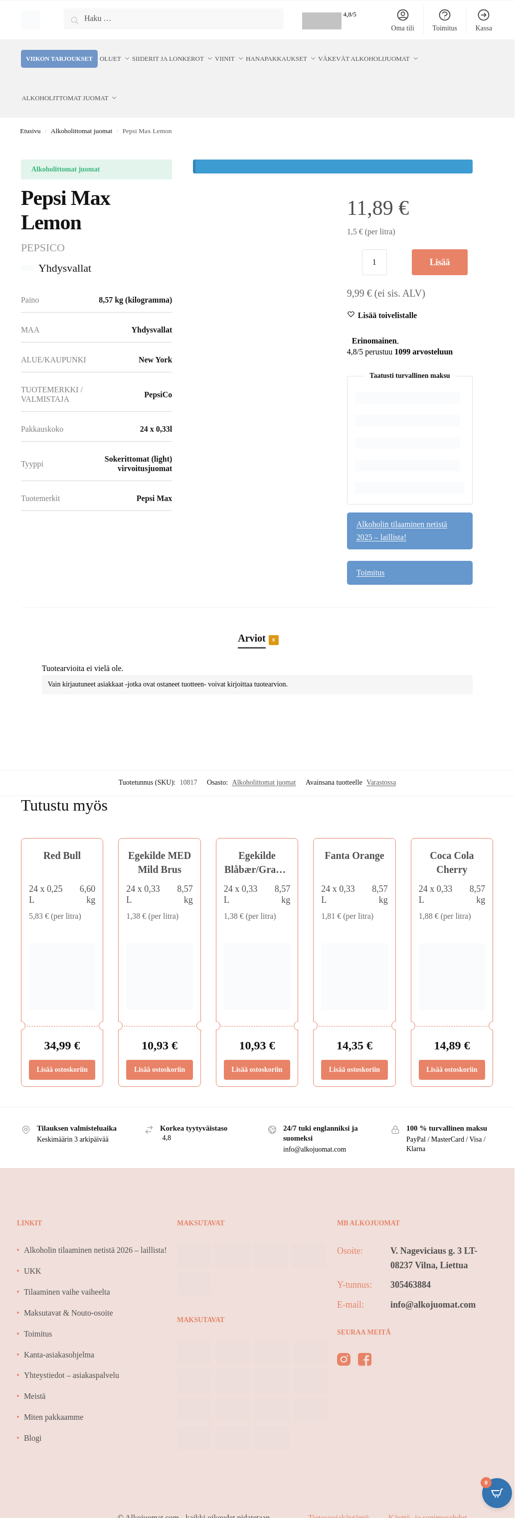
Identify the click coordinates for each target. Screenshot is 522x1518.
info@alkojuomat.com (433, 1286)
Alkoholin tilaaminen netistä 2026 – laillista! (95, 1231)
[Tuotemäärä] (374, 244)
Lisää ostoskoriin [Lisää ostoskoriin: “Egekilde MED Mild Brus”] (159, 1050)
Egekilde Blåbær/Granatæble (257, 851)
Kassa (483, 20)
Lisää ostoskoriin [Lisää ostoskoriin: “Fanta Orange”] (354, 1050)
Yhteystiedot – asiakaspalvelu (71, 1356)
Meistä (35, 1377)
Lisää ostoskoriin (440, 248)
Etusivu (30, 112)
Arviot (252, 620)
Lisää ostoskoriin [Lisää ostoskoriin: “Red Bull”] (61, 1050)
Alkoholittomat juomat (81, 112)
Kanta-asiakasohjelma (59, 1336)
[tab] (257, 608)
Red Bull (62, 837)
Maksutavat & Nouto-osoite (68, 1294)
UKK (32, 1252)
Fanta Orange (354, 837)
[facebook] (364, 1343)
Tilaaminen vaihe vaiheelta (67, 1273)
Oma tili (402, 20)
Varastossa (381, 764)
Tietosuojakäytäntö (339, 1499)
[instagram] (343, 1343)
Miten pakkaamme (54, 1398)
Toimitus (444, 20)
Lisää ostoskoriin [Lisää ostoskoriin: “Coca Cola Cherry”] (451, 1050)
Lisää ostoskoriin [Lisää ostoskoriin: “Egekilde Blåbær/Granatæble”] (256, 1050)
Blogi (33, 1419)
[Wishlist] (387, 297)
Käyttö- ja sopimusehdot (427, 1499)
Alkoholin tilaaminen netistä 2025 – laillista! (401, 512)
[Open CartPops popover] (497, 1493)
